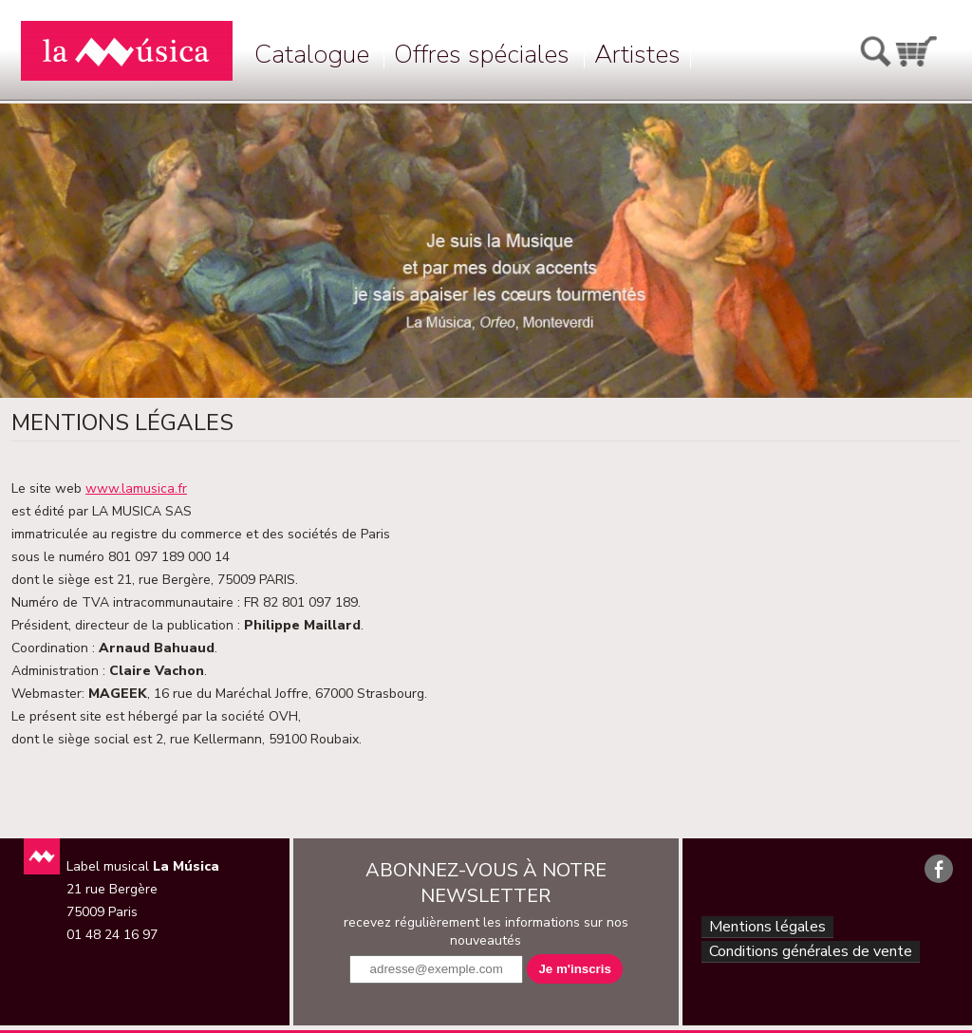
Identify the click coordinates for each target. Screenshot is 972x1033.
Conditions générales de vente (810, 957)
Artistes (637, 54)
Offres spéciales (482, 54)
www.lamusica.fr (136, 488)
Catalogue (311, 54)
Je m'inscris (574, 969)
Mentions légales (763, 928)
